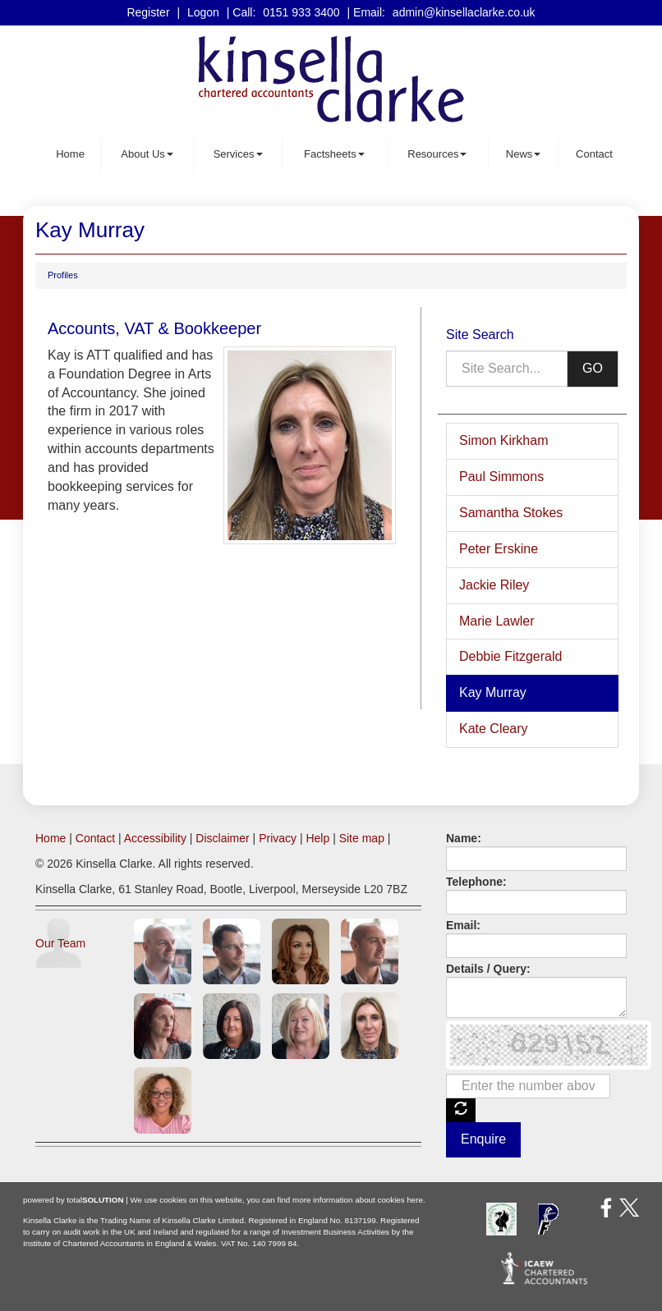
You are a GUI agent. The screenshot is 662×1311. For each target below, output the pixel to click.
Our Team (60, 943)
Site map (361, 838)
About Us (146, 154)
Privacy (278, 838)
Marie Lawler (497, 621)
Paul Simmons (501, 477)
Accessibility (155, 838)
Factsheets (334, 154)
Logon (203, 12)
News (523, 154)
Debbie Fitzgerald (510, 656)
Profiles (63, 275)
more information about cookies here (357, 1199)
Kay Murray (492, 692)
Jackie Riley (494, 585)
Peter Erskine (498, 549)
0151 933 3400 (301, 12)
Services (238, 154)
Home (70, 154)
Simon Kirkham (503, 440)
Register (147, 12)
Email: (463, 925)
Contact (594, 154)
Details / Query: (488, 968)
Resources (437, 154)
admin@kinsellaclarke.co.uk (464, 12)
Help (317, 838)
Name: (463, 838)
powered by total (73, 1199)
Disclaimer (222, 838)
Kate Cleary (493, 729)
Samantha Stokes (511, 513)
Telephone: (476, 881)
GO (592, 368)
